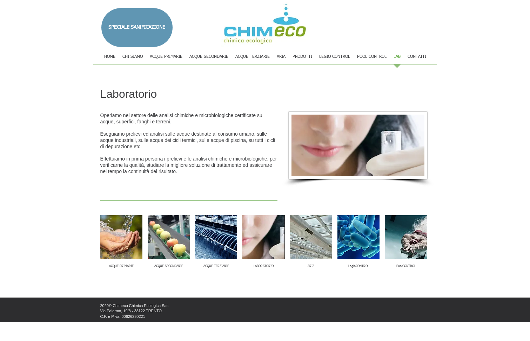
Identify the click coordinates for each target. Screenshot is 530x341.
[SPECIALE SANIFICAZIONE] (137, 27)
